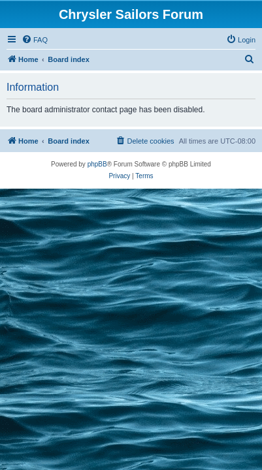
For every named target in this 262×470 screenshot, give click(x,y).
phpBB (97, 164)
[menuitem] (35, 40)
